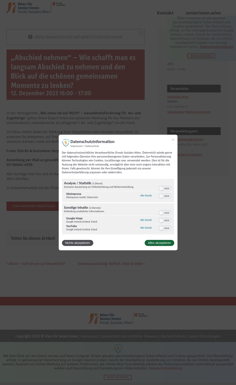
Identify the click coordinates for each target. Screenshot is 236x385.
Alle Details (146, 195)
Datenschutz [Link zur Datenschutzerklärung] (92, 146)
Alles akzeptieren (159, 243)
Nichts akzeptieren (77, 243)
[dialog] (118, 192)
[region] (118, 207)
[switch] (165, 188)
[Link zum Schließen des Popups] (173, 139)
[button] (161, 189)
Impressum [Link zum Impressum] (77, 146)
